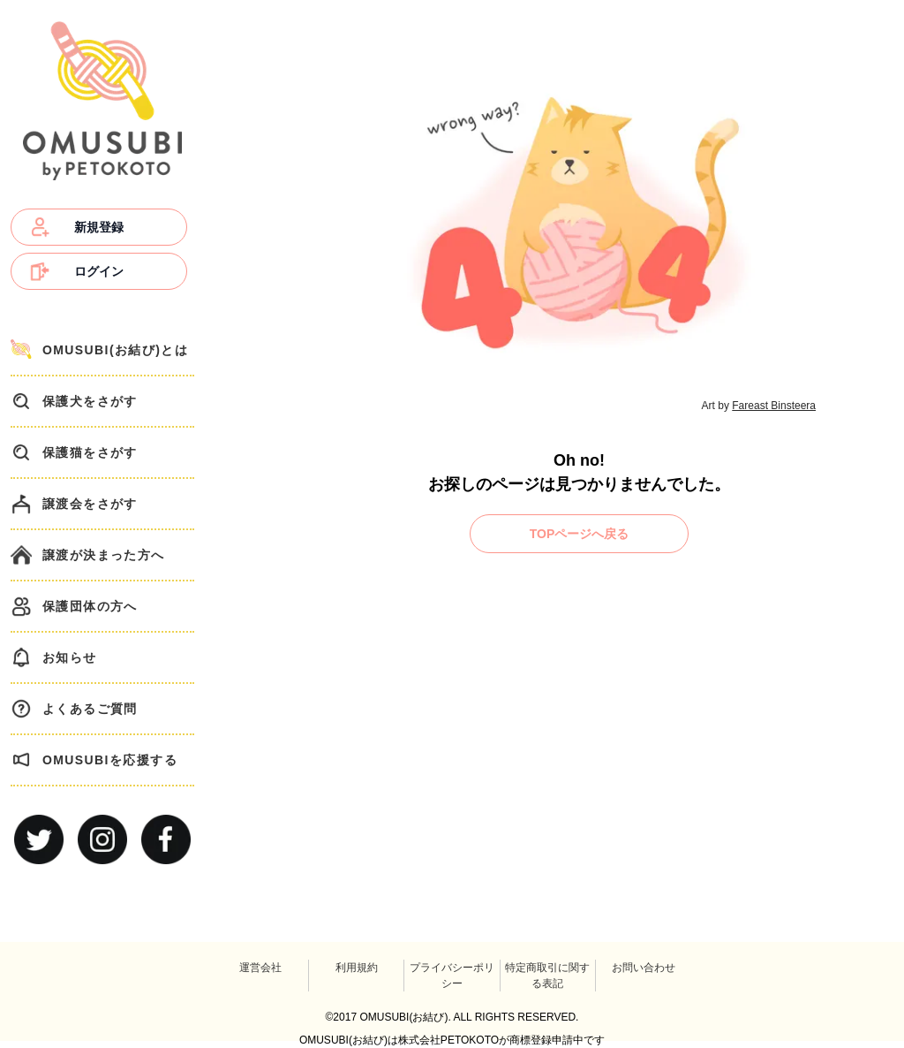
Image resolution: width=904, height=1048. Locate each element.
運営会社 (260, 967)
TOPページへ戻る (579, 534)
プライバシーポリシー (452, 975)
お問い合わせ (643, 967)
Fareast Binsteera (774, 405)
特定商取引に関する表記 (547, 975)
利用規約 (356, 967)
